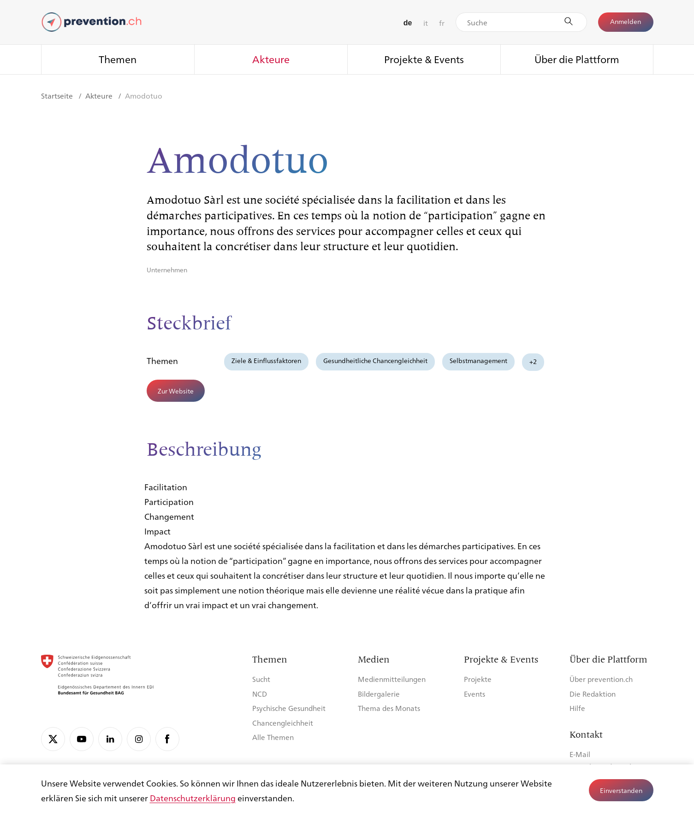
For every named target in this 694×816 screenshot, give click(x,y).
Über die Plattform (576, 58)
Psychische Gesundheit (289, 708)
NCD (259, 694)
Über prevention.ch (601, 679)
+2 (533, 361)
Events (474, 694)
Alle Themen (273, 737)
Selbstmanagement (478, 360)
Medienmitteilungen (392, 679)
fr (442, 23)
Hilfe (577, 708)
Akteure (271, 58)
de (407, 23)
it (425, 23)
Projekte (478, 679)
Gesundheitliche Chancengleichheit (375, 360)
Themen (117, 58)
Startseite (58, 95)
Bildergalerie (379, 694)
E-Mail (579, 754)
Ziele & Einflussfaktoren (266, 360)
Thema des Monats (389, 708)
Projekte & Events (424, 58)
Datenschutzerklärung (193, 797)
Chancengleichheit (282, 723)
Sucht (261, 679)
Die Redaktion (592, 694)
